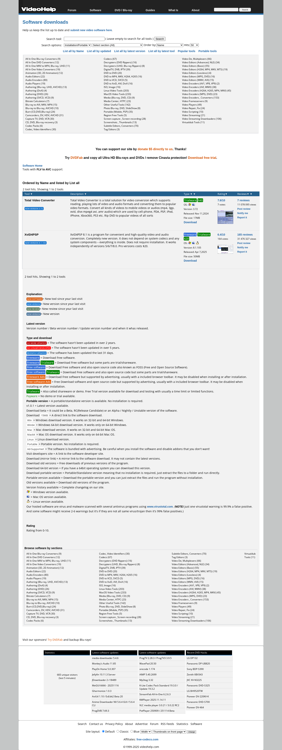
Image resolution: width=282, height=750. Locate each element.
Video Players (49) (192, 104)
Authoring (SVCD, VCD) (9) (39, 97)
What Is (173, 10)
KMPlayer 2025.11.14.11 (152, 699)
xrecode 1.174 (147, 669)
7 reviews (243, 200)
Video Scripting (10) (192, 111)
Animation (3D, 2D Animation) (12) (44, 73)
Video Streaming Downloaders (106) (201, 118)
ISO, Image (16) (112, 87)
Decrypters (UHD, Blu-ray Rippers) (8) (124, 66)
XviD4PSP (31, 234)
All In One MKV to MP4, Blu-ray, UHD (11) (47, 66)
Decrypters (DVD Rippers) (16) (120, 62)
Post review (243, 209)
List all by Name (74, 51)
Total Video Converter (39, 200)
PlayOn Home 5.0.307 (104, 669)
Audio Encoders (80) (36, 80)
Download (190, 222)
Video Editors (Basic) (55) (195, 66)
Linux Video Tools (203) (116, 90)
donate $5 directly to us (155, 149)
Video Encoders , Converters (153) (200, 97)
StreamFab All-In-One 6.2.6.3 (155, 694)
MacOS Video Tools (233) (117, 94)
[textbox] (84, 39)
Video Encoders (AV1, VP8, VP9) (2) (201, 83)
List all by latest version (130, 51)
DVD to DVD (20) (113, 73)
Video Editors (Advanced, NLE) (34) (201, 62)
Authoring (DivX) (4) (36, 90)
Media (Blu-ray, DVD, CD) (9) (119, 97)
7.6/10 (221, 200)
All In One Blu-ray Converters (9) (43, 59)
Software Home (32, 165)
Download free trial (202, 157)
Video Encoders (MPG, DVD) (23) (199, 94)
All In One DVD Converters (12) (42, 62)
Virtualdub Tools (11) (193, 122)
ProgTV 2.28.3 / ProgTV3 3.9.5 (155, 658)
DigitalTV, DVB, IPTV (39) (117, 69)
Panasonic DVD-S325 (198, 685)
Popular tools (187, 51)
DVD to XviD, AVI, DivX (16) (118, 83)
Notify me (242, 213)
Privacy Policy (114, 724)
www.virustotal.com (160, 506)
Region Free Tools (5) (115, 115)
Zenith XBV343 (195, 674)
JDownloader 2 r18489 (104, 680)
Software (95, 10)
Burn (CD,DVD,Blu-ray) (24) (40, 111)
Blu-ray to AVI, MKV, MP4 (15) (41, 104)
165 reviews (245, 234)
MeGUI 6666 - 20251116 (105, 685)
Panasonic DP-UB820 (198, 663)
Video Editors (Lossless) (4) (196, 73)
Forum (72, 10)
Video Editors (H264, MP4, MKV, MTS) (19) (205, 69)
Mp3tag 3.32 (146, 680)
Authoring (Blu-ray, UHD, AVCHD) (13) (46, 87)
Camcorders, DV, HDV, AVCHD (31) (44, 115)
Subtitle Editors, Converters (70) (121, 125)
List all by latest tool (161, 51)
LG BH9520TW (195, 691)
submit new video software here (91, 30)
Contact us (96, 724)
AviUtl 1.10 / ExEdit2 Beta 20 (107, 696)
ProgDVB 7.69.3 (100, 710)
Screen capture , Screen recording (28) (125, 118)
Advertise (141, 724)
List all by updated (99, 51)
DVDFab (76, 157)
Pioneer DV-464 (195, 707)
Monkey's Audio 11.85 (104, 663)
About (195, 10)
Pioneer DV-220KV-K (198, 696)
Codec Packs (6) (34, 125)
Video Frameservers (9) (195, 101)
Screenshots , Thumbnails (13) (120, 122)
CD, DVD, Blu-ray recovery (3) (41, 122)
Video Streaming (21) (193, 115)
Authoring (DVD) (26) (36, 94)
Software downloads (45, 22)
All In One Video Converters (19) (42, 69)
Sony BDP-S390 (195, 669)
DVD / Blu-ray (123, 10)
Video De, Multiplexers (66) (197, 59)
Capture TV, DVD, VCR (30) (39, 118)
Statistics (182, 724)
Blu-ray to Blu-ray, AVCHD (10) (42, 108)
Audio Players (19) (35, 83)
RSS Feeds (167, 724)
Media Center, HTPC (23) (117, 101)
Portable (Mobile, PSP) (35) (118, 111)
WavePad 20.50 (147, 663)
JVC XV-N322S (194, 680)
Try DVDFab (55, 640)
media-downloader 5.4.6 (105, 658)
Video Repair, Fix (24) (193, 108)
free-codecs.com (147, 739)
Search (82, 724)
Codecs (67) (110, 59)
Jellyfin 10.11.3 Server (104, 674)
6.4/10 (221, 234)
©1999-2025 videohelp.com (141, 747)
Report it (242, 217)
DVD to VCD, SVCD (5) (115, 80)
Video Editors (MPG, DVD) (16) (198, 76)
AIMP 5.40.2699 (147, 674)
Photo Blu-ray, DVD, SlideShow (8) (122, 108)
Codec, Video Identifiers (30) (40, 129)
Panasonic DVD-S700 (198, 702)
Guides (150, 10)
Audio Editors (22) (35, 76)
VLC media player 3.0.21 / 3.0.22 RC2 (159, 705)
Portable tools (207, 51)
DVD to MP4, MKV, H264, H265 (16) (123, 76)
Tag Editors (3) (112, 129)
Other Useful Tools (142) (117, 104)
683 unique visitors (67, 674)
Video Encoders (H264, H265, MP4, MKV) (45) (206, 90)
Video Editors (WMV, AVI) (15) (198, 80)
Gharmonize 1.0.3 (101, 691)
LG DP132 (192, 658)
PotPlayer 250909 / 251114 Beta (156, 710)
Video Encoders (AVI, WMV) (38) (199, 87)
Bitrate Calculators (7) (37, 101)
